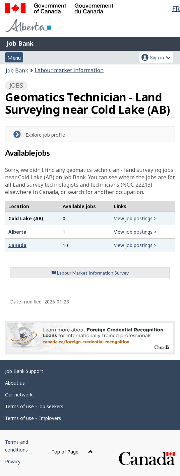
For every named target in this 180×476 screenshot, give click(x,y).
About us (15, 383)
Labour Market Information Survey (90, 273)
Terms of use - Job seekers (34, 406)
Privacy (12, 461)
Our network (19, 394)
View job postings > (135, 218)
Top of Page (72, 451)
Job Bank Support (24, 371)
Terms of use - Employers (33, 418)
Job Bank (20, 43)
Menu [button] (14, 57)
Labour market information (69, 70)
